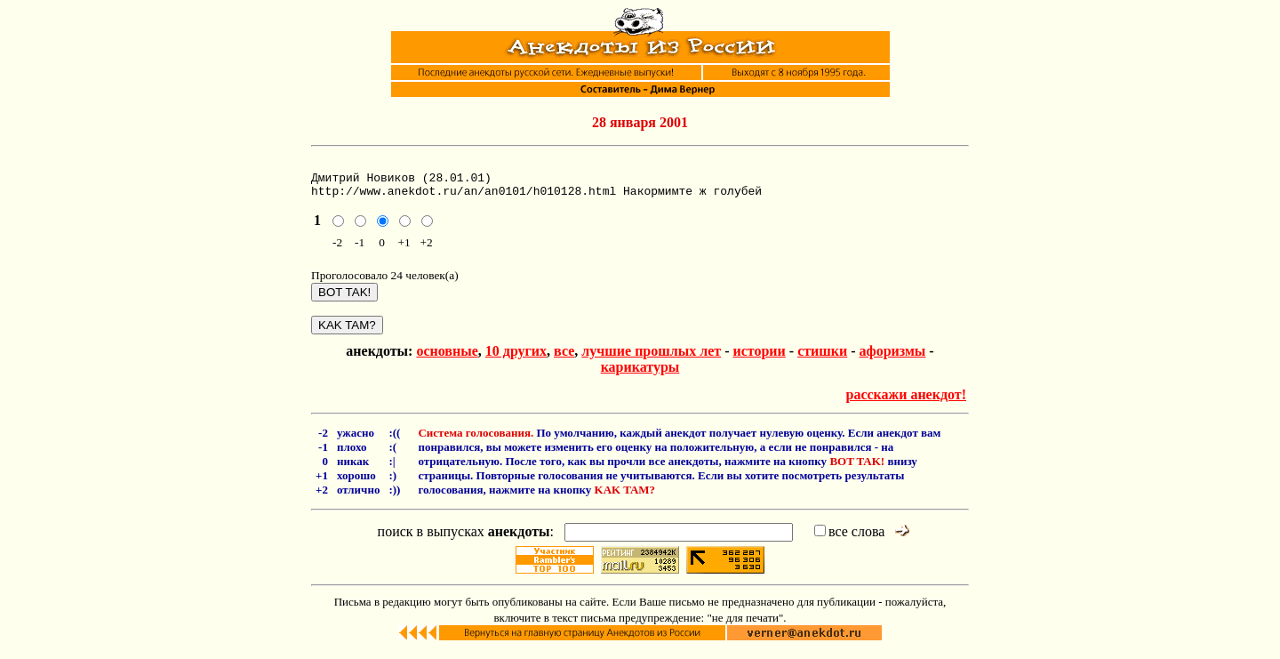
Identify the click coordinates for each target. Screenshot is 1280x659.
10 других (516, 358)
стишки (822, 358)
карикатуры (640, 374)
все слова (849, 539)
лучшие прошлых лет (651, 358)
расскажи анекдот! (905, 402)
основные (446, 358)
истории (758, 358)
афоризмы (893, 358)
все (564, 358)
